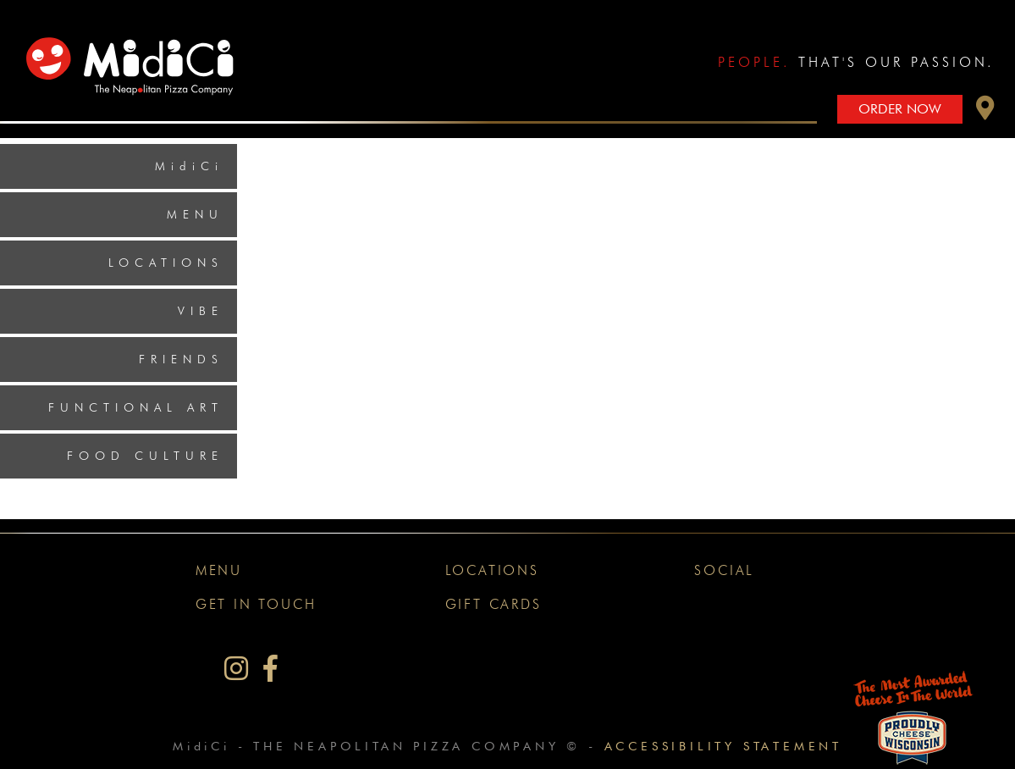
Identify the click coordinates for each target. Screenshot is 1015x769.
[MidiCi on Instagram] (236, 668)
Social (724, 570)
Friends (181, 359)
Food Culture (145, 455)
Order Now (899, 109)
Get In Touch (256, 604)
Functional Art (135, 407)
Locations (165, 262)
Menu (195, 214)
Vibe (200, 311)
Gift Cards (493, 604)
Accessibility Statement (723, 746)
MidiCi (189, 166)
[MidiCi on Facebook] (270, 668)
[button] (985, 112)
